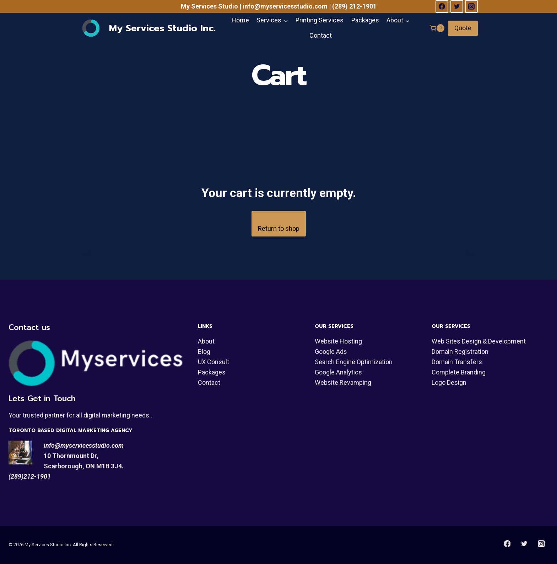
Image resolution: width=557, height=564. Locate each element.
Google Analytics (338, 372)
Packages (365, 20)
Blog (204, 351)
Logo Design (449, 382)
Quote (462, 28)
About (206, 341)
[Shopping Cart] (436, 28)
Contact (320, 35)
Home (240, 20)
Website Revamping (343, 382)
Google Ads (331, 351)
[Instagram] (471, 6)
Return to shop (278, 228)
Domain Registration (460, 351)
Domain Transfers (457, 362)
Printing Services (320, 20)
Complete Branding (459, 372)
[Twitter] (456, 6)
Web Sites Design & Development (479, 341)
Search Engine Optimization (354, 362)
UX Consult (213, 362)
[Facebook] (442, 6)
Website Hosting (338, 341)
